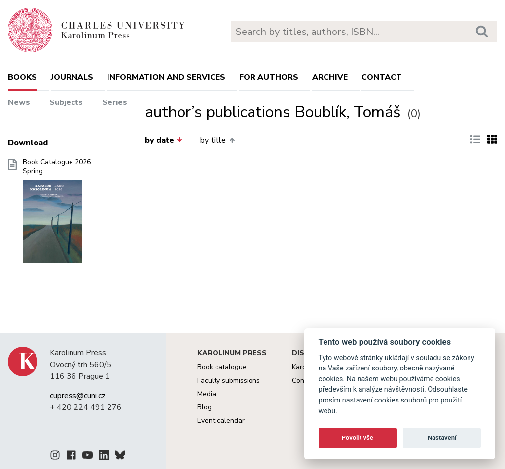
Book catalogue (222, 366)
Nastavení (442, 437)
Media (206, 394)
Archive (330, 77)
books (22, 77)
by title (217, 140)
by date (163, 140)
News (19, 102)
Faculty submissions (228, 380)
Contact (381, 77)
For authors (268, 77)
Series (114, 102)
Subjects (66, 102)
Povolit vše (357, 437)
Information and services (166, 77)
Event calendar (221, 420)
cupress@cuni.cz (78, 395)
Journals (72, 77)
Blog (204, 407)
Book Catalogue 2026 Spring (57, 214)
